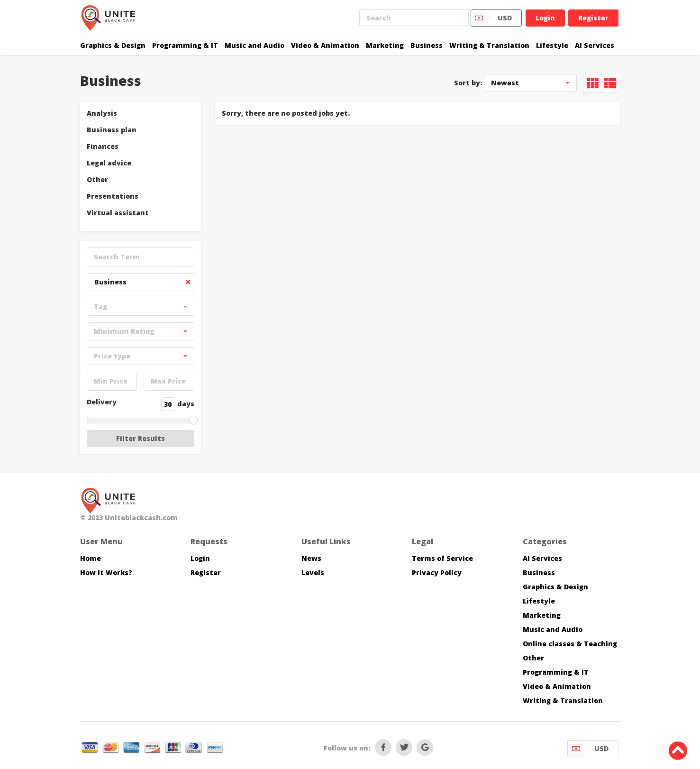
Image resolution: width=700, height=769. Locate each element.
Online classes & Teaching (570, 643)
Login (545, 17)
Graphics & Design (112, 45)
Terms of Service (442, 558)
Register (593, 17)
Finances (102, 146)
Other (97, 179)
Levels (312, 572)
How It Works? (106, 572)
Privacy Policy (437, 572)
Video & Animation (325, 45)
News (311, 558)
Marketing (385, 45)
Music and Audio (254, 45)
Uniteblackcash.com (141, 517)
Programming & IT (185, 45)
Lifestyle (552, 45)
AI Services (594, 45)
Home (90, 558)
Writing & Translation (489, 45)
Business (426, 45)
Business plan (111, 129)
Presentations (112, 196)
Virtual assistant (118, 212)
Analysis (102, 113)
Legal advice (109, 162)
